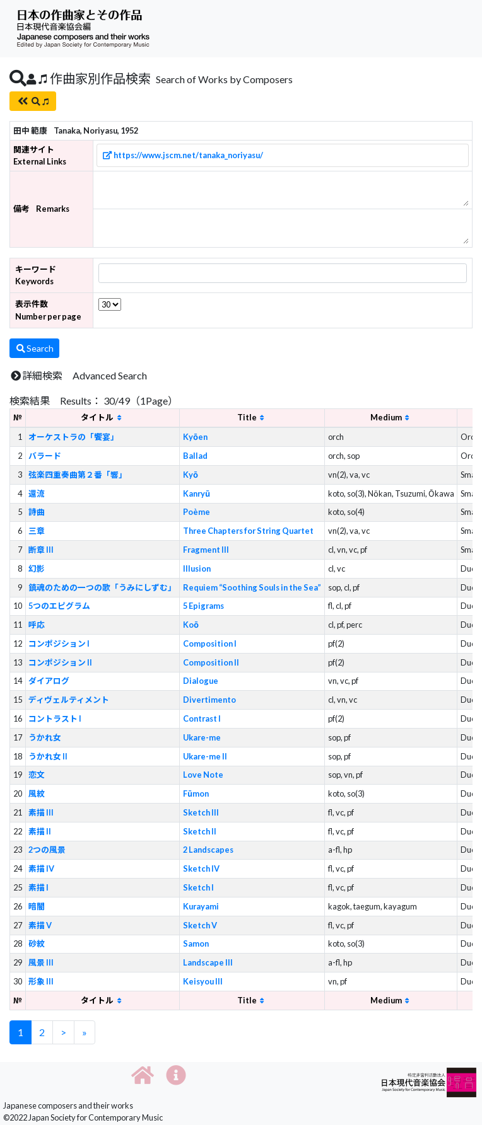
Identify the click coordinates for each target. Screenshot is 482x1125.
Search (34, 348)
